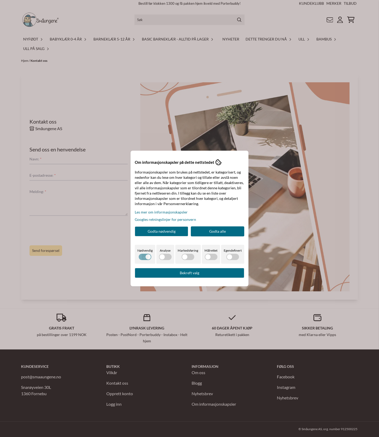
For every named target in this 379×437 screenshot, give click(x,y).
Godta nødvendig (162, 231)
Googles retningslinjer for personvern (165, 219)
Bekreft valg (189, 273)
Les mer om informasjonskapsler (161, 212)
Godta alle (217, 231)
